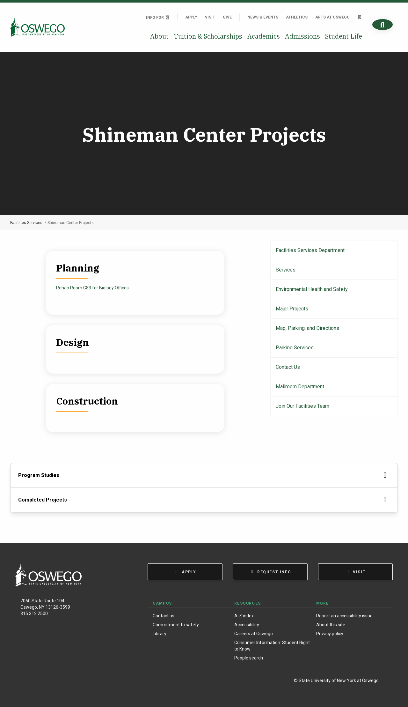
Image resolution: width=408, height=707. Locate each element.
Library (159, 633)
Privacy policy (329, 633)
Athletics (297, 17)
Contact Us (288, 367)
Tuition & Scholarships (208, 36)
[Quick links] (360, 17)
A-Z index (244, 615)
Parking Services (295, 348)
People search (248, 657)
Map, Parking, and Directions (307, 328)
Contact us (163, 615)
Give (227, 17)
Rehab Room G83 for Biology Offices (92, 287)
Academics (263, 36)
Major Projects (292, 309)
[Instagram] (47, 681)
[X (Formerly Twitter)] (60, 681)
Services (285, 270)
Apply (191, 17)
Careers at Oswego (253, 633)
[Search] (382, 24)
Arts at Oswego (332, 17)
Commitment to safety (176, 624)
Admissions (302, 36)
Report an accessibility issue (344, 615)
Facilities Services (26, 222)
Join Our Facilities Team (302, 406)
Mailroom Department (300, 386)
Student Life (343, 36)
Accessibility (246, 624)
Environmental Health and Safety (312, 289)
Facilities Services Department (310, 250)
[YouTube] (73, 681)
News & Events (262, 17)
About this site (330, 624)
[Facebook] (33, 681)
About (159, 36)
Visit (210, 17)
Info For (158, 17)
